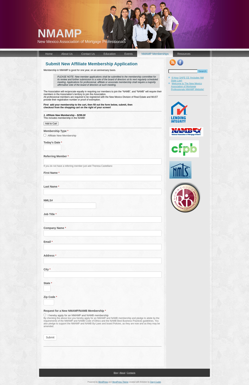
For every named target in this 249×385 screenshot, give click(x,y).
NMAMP (60, 33)
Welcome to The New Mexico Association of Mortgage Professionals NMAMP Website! (187, 86)
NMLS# (48, 200)
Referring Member (56, 156)
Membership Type (56, 131)
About (122, 373)
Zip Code (50, 297)
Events (128, 53)
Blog (116, 373)
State (48, 283)
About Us (67, 53)
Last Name (51, 186)
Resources (183, 53)
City (47, 269)
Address (50, 255)
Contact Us (88, 53)
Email (48, 241)
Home (49, 53)
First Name (52, 172)
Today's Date (53, 142)
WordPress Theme (120, 382)
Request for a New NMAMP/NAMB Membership (75, 310)
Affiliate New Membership (60, 135)
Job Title (50, 214)
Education (109, 53)
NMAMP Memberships (155, 53)
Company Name (55, 228)
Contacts (131, 373)
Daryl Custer (155, 382)
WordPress (103, 382)
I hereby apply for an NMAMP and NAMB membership (76, 315)
